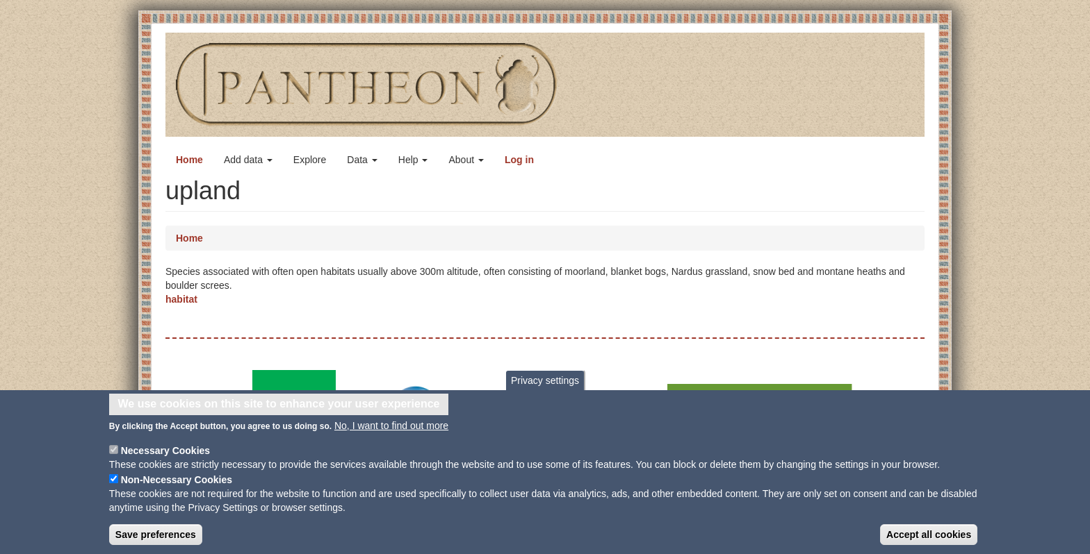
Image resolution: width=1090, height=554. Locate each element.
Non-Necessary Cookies (176, 486)
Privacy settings (545, 387)
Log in (519, 159)
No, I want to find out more (391, 431)
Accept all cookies (928, 540)
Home (189, 159)
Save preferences (155, 540)
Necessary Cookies (165, 456)
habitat (181, 299)
